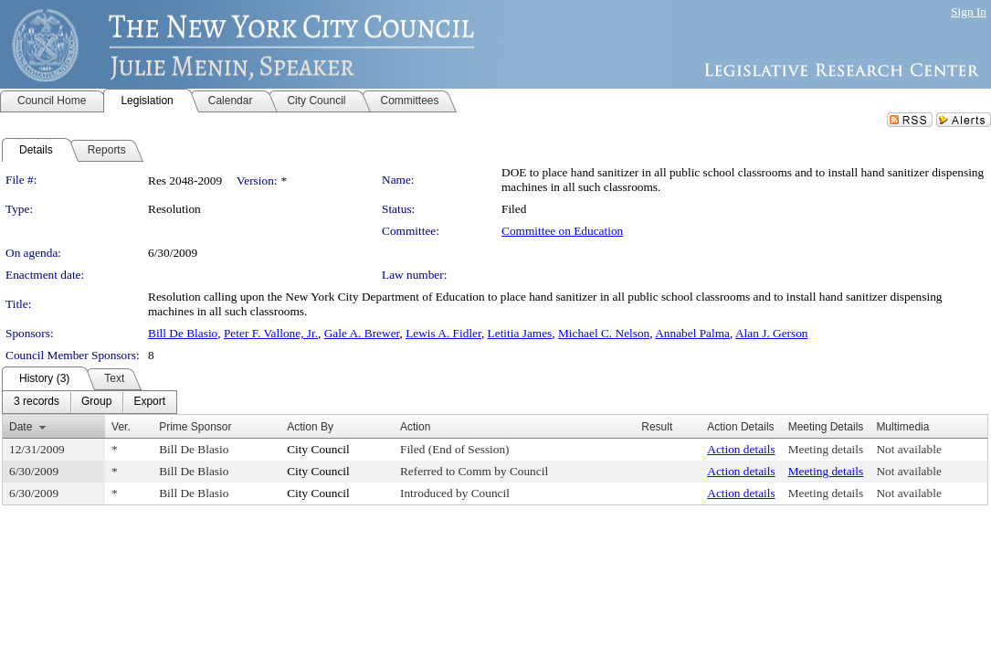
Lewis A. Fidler (443, 333)
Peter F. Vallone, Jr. (271, 333)
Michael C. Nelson (603, 333)
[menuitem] (36, 402)
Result (656, 426)
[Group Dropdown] (96, 402)
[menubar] (89, 402)
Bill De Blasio (182, 333)
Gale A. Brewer (362, 333)
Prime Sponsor (195, 426)
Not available (908, 449)
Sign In (968, 11)
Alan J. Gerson (771, 333)
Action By (310, 426)
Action (415, 426)
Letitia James (520, 333)
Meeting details (826, 449)
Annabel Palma (692, 333)
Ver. (121, 426)
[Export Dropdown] (149, 402)
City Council (318, 449)
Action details (741, 449)
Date (20, 426)
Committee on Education (562, 231)
